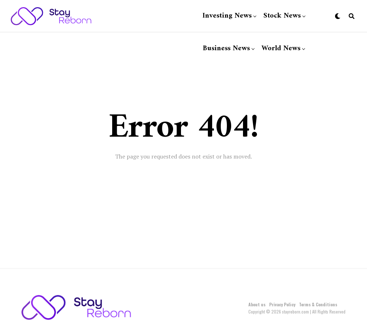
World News (281, 48)
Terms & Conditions (318, 304)
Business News (226, 48)
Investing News (227, 16)
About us (257, 304)
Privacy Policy (282, 304)
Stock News (282, 16)
